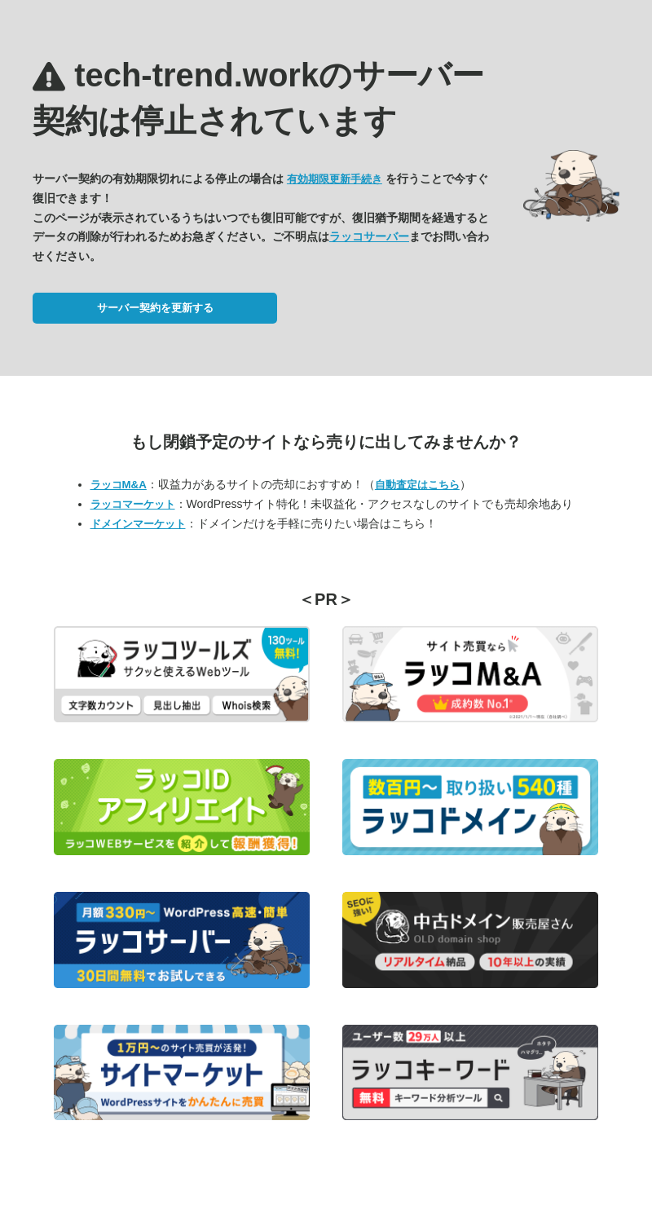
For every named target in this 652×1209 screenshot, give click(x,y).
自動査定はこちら (417, 485)
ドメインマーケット (138, 524)
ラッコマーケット (132, 504)
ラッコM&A (118, 485)
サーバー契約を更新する (155, 308)
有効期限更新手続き (334, 179)
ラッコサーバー (369, 236)
